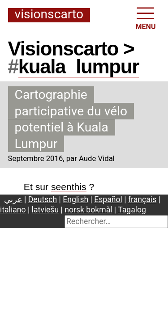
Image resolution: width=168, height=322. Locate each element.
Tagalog (132, 209)
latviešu (45, 209)
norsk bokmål (88, 209)
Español (108, 199)
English (75, 199)
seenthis (68, 187)
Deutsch (42, 199)
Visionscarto (49, 14)
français (142, 199)
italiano (13, 209)
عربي (13, 199)
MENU (146, 17)
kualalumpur (78, 66)
